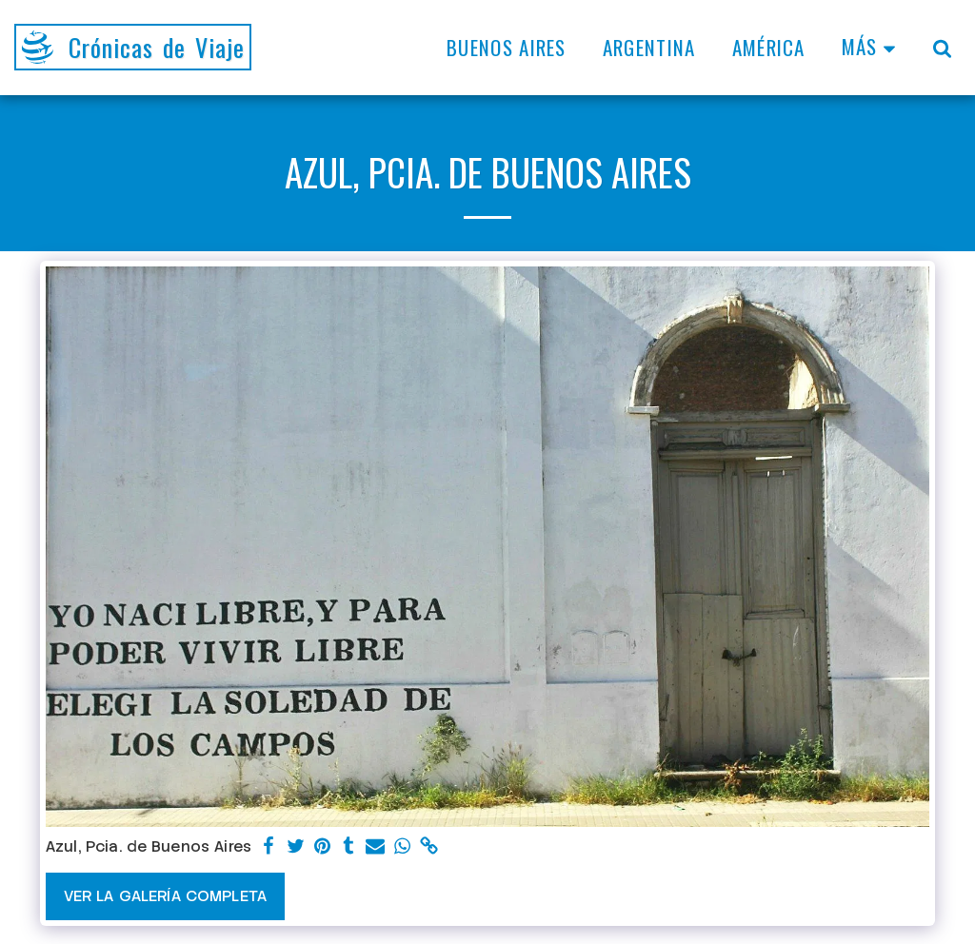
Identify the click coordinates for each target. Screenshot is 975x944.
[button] (942, 47)
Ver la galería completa (165, 896)
